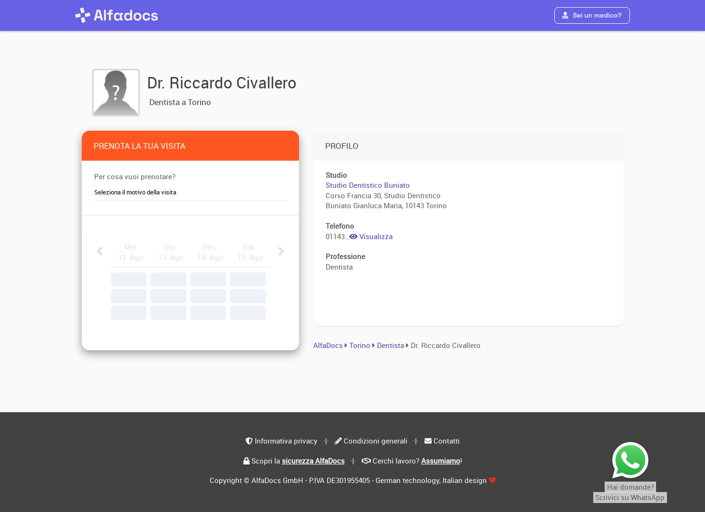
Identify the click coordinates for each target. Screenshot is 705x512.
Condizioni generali (375, 440)
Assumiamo (440, 460)
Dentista (391, 345)
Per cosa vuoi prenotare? (134, 176)
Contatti (447, 440)
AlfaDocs (328, 345)
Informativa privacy (286, 440)
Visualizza (371, 236)
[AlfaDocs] (116, 15)
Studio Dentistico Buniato (368, 185)
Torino (359, 345)
